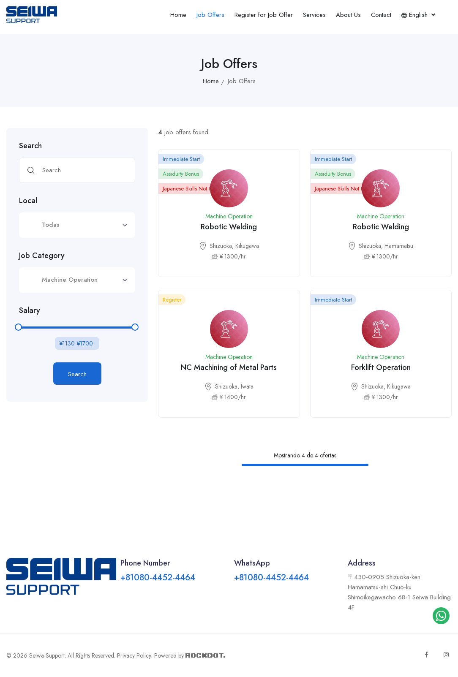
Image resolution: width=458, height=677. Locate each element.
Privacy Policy (134, 655)
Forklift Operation (381, 367)
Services (314, 14)
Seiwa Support (47, 655)
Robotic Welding (229, 226)
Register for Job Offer (263, 14)
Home (178, 14)
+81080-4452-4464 (157, 586)
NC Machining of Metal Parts (229, 367)
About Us (348, 14)
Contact (381, 14)
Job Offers (210, 14)
